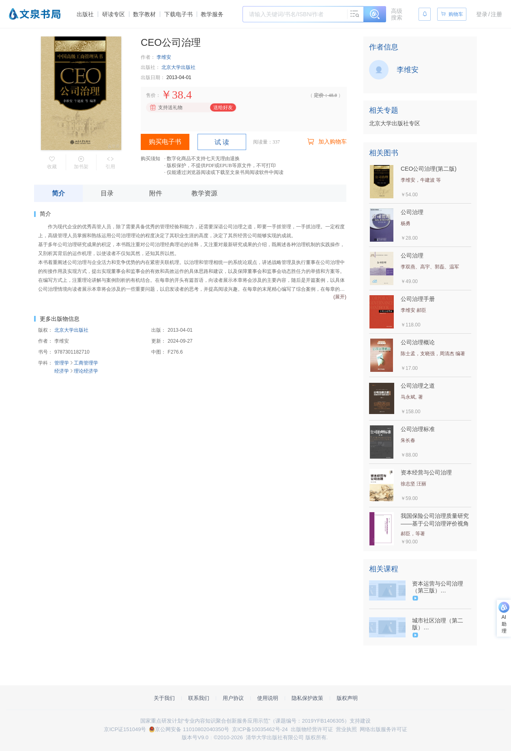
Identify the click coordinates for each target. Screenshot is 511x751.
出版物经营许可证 (312, 729)
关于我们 (164, 698)
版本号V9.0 (195, 737)
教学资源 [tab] (204, 193)
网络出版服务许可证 (383, 729)
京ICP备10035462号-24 (260, 729)
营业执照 (346, 729)
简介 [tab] (58, 193)
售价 (151, 95)
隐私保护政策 (307, 698)
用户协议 (233, 698)
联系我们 (198, 698)
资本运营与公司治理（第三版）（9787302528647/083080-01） (441, 587)
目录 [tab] (107, 193)
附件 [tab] (155, 193)
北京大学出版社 (178, 67)
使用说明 (267, 698)
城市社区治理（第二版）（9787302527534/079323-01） (441, 624)
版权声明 (347, 698)
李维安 (164, 57)
